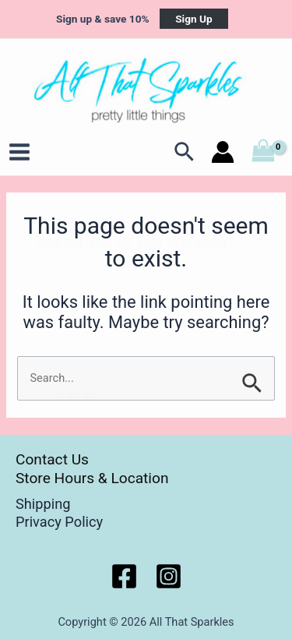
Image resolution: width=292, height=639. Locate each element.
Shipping (43, 504)
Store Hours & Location (92, 478)
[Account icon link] (222, 152)
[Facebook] (124, 576)
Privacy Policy (59, 522)
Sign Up (194, 18)
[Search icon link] (184, 151)
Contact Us (52, 459)
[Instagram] (168, 576)
